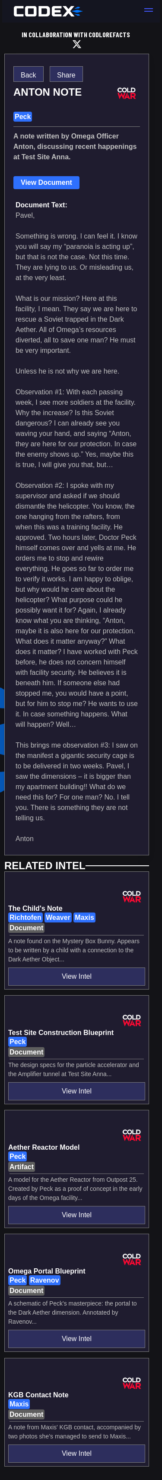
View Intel (77, 976)
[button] (148, 11)
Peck (23, 116)
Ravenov (44, 1280)
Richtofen (25, 917)
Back (28, 75)
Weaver (58, 917)
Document (26, 928)
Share (66, 75)
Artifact (22, 1166)
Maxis (84, 917)
